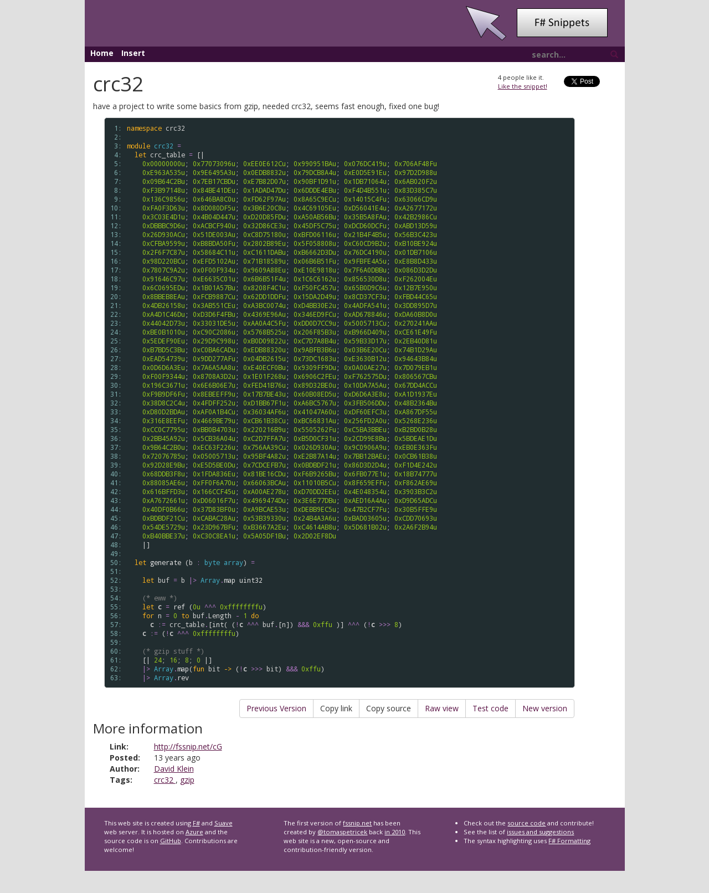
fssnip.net (357, 823)
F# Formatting (569, 840)
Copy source (388, 708)
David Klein (174, 768)
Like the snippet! (522, 86)
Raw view (442, 708)
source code (526, 823)
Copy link (336, 708)
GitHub (170, 840)
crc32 (165, 779)
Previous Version (276, 708)
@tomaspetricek (342, 832)
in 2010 (394, 832)
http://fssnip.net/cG (188, 746)
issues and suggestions (540, 832)
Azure (194, 832)
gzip (187, 779)
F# (196, 823)
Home (102, 53)
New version (544, 708)
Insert (133, 53)
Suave (223, 823)
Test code (490, 708)
